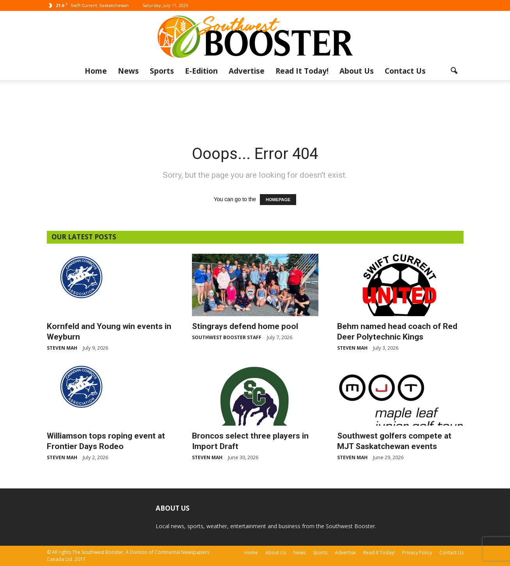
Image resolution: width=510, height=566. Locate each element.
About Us (356, 71)
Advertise (247, 71)
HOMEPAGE (278, 199)
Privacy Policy (417, 552)
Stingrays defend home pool (245, 326)
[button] (454, 71)
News (128, 71)
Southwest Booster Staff (226, 337)
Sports (162, 71)
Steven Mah (62, 348)
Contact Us (405, 71)
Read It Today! (302, 71)
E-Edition (201, 71)
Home (96, 71)
